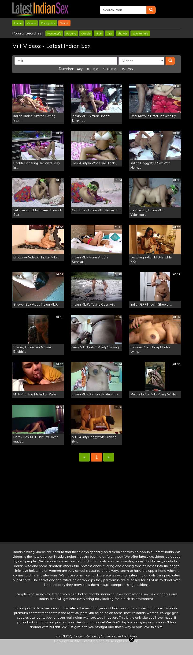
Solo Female (140, 33)
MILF (99, 33)
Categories (48, 23)
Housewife (54, 33)
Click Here (129, 636)
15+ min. (127, 69)
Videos (31, 23)
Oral (109, 33)
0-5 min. (93, 69)
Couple (85, 33)
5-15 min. (110, 69)
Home (18, 23)
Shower (122, 33)
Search (64, 23)
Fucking (71, 33)
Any (80, 69)
